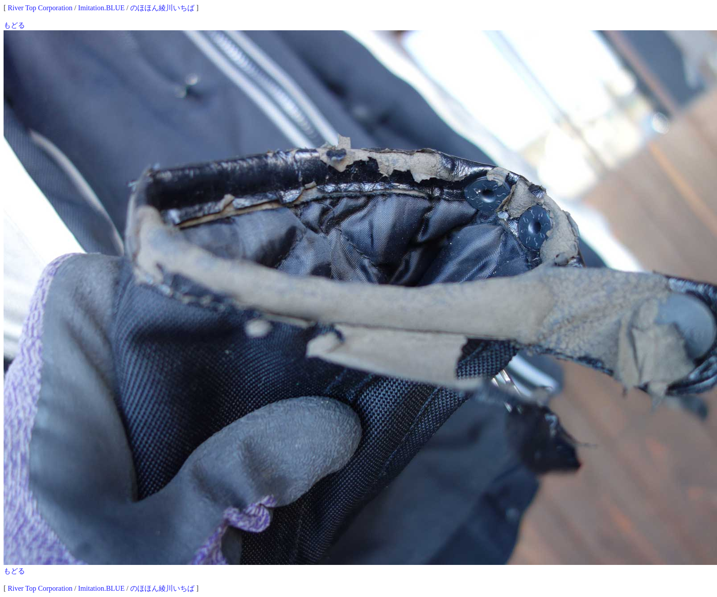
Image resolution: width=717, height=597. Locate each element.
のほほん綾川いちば (162, 8)
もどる (14, 25)
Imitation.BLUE (101, 8)
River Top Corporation (40, 8)
